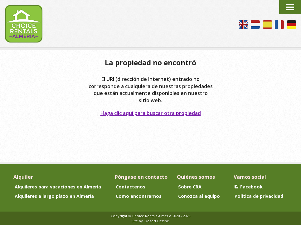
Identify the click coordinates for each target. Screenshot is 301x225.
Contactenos (130, 187)
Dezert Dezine (157, 220)
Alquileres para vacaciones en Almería (58, 187)
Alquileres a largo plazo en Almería (54, 196)
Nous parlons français (279, 24)
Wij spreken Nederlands (255, 24)
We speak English (243, 24)
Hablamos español (267, 24)
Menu (290, 7)
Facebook (249, 187)
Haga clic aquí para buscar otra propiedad (150, 113)
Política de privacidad (259, 196)
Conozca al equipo (199, 196)
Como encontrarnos (139, 196)
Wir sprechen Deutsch (291, 24)
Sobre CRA (189, 187)
